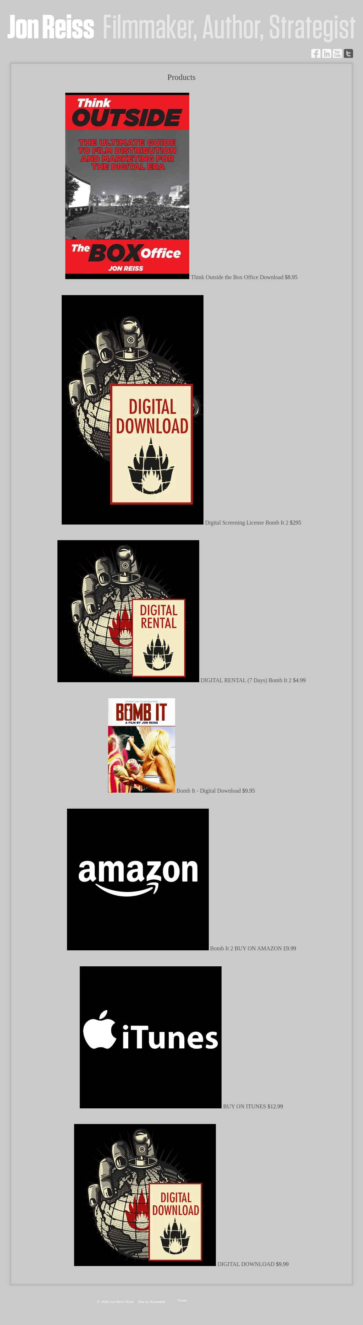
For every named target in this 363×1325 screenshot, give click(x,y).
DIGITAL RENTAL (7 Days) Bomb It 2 (247, 680)
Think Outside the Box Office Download (238, 277)
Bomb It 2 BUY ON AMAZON (247, 948)
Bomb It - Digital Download (209, 791)
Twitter (348, 53)
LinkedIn (326, 53)
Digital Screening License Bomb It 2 (247, 523)
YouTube (337, 53)
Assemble (157, 1301)
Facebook (315, 53)
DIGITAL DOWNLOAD (246, 1264)
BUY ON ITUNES (245, 1106)
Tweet (182, 1300)
